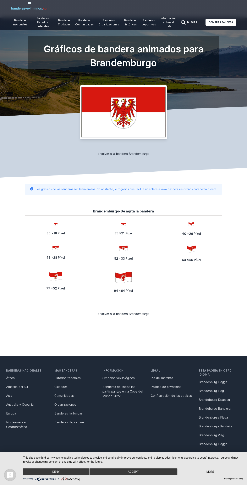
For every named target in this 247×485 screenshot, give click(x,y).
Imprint (227, 479)
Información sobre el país (168, 22)
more (210, 471)
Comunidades (64, 396)
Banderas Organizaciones (108, 22)
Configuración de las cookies (171, 396)
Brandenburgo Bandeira (215, 426)
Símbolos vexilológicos (118, 378)
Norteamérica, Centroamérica (16, 424)
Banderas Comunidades (84, 22)
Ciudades (61, 387)
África (10, 378)
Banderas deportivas (148, 22)
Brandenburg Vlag (211, 435)
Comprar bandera (221, 22)
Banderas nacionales (20, 22)
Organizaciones (65, 404)
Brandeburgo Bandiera (215, 408)
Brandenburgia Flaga (213, 417)
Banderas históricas (130, 22)
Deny (56, 471)
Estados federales (67, 378)
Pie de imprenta (162, 378)
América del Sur (17, 387)
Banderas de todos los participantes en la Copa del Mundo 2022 (122, 391)
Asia (9, 396)
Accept (133, 471)
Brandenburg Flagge (213, 382)
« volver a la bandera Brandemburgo (124, 154)
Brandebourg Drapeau (214, 400)
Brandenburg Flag (211, 391)
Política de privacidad (166, 387)
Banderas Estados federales (42, 22)
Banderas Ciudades (64, 22)
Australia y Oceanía (20, 404)
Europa (11, 413)
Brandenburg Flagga (213, 444)
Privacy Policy (237, 479)
